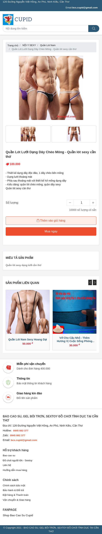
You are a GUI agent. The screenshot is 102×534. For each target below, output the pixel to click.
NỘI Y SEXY (29, 45)
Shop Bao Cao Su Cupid (18, 515)
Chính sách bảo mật (14, 485)
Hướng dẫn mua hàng (15, 470)
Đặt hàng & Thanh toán (16, 495)
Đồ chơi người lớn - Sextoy (17, 460)
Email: (82, 8)
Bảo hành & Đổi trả (13, 490)
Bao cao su (9, 455)
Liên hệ (7, 465)
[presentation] (90, 282)
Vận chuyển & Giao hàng (17, 500)
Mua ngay (51, 231)
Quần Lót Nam (47, 45)
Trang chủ (12, 45)
